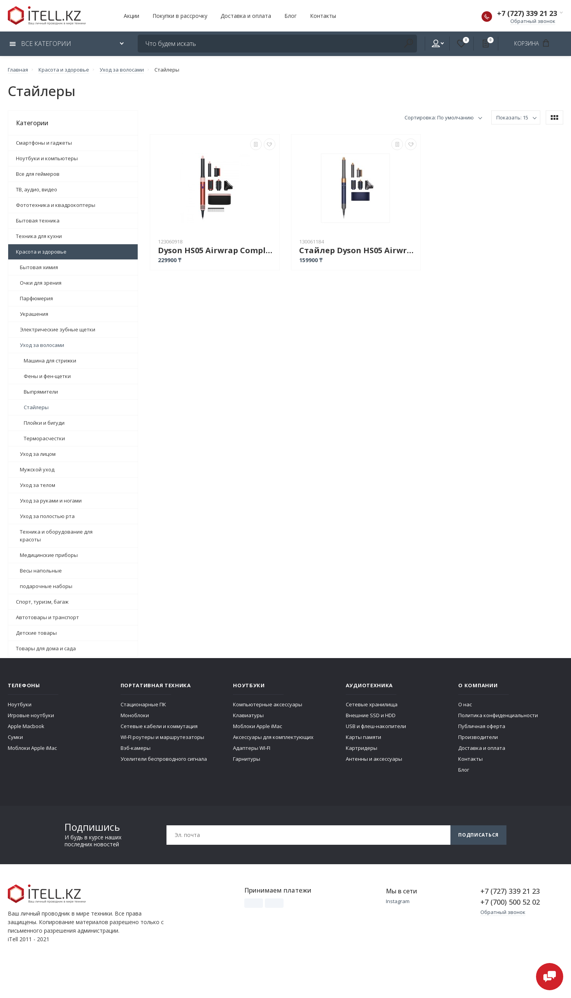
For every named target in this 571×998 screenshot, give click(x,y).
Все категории (40, 43)
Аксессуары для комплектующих (273, 737)
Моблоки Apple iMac (32, 747)
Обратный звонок (532, 21)
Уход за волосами (42, 344)
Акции (131, 15)
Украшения (34, 313)
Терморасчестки (44, 438)
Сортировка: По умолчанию (439, 117)
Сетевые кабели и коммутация (159, 726)
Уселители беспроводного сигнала (164, 758)
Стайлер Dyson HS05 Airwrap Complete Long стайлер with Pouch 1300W (358, 250)
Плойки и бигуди (44, 422)
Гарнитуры (246, 758)
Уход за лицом (38, 453)
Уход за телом (37, 484)
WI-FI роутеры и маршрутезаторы (162, 737)
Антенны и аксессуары (374, 758)
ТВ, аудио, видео (36, 189)
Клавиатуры (248, 715)
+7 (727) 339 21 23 (527, 13)
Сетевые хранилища (372, 704)
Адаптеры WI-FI (251, 747)
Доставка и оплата (246, 15)
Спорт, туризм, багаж (42, 601)
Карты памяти (363, 737)
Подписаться (478, 835)
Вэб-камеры (136, 747)
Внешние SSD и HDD (371, 715)
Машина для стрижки (50, 360)
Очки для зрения (40, 282)
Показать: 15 (512, 117)
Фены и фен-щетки (47, 376)
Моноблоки (135, 715)
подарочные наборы (46, 586)
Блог (290, 15)
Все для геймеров (38, 173)
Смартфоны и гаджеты (44, 142)
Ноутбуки (20, 704)
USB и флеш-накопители (376, 726)
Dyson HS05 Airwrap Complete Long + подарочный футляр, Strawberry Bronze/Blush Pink (216, 250)
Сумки (15, 737)
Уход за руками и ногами (51, 500)
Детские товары (36, 632)
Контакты (323, 15)
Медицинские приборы (49, 555)
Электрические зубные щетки (57, 329)
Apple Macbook (26, 726)
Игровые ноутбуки (31, 715)
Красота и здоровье (41, 251)
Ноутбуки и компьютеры (47, 158)
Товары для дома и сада (46, 648)
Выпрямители (41, 391)
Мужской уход (37, 469)
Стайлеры (36, 407)
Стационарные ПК (143, 704)
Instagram (398, 901)
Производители (478, 737)
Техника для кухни (39, 236)
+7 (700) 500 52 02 (510, 902)
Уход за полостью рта (47, 516)
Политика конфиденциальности (498, 715)
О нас (465, 704)
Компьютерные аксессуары (267, 704)
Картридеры (361, 747)
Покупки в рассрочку (179, 15)
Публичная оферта (481, 726)
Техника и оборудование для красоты (56, 535)
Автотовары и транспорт (47, 617)
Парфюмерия (36, 298)
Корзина (534, 43)
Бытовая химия (39, 267)
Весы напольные (41, 570)
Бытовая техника (38, 220)
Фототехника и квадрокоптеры (55, 204)
